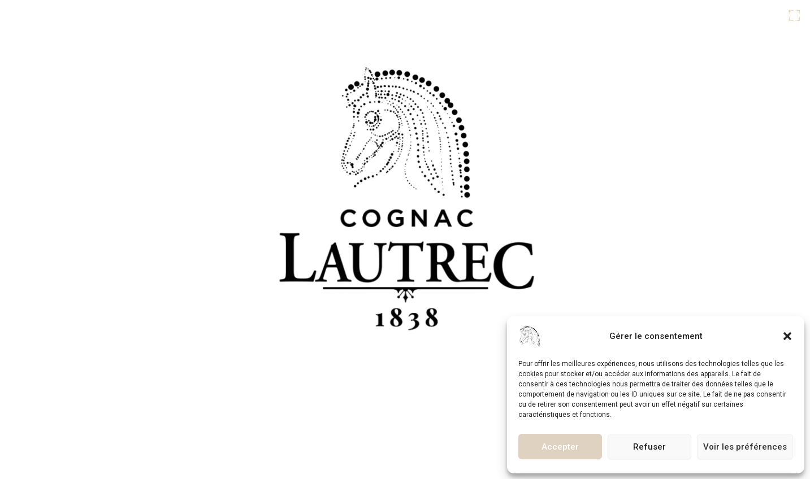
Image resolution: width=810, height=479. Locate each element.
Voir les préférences (745, 447)
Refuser (649, 447)
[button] (787, 336)
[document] (405, 239)
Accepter (560, 447)
